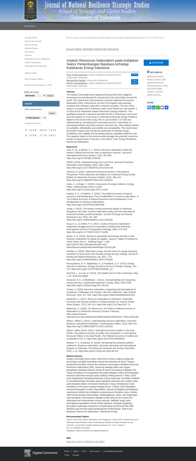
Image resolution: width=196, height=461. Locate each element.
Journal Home (31, 38)
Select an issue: (31, 92)
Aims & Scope (31, 45)
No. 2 (162, 38)
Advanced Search (33, 123)
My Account (94, 451)
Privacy (67, 455)
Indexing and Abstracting (36, 66)
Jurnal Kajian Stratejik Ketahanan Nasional (129, 38)
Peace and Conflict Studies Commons (157, 89)
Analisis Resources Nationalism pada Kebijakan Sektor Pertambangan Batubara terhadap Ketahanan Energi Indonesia (102, 64)
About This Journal (33, 41)
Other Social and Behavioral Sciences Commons (156, 82)
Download (156, 62)
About (75, 451)
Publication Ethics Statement (37, 59)
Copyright (75, 455)
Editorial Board (31, 48)
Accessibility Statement (112, 451)
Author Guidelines (33, 62)
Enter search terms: (33, 109)
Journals (76, 38)
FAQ (84, 451)
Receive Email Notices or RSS (38, 85)
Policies (28, 55)
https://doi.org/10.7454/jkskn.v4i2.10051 (86, 441)
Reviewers (29, 52)
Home (68, 38)
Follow (134, 75)
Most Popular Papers (34, 79)
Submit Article (31, 73)
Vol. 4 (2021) (152, 38)
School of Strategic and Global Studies (96, 38)
